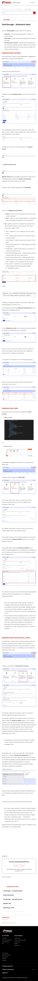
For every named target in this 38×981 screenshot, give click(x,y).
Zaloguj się (4, 922)
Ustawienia (4, 960)
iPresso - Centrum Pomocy (8, 9)
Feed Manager (27, 9)
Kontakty (16, 943)
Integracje (4, 958)
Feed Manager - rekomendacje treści (12, 899)
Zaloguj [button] (32, 2)
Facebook (3, 856)
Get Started (4, 938)
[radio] (16, 866)
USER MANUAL (19, 9)
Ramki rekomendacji (8, 895)
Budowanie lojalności (6, 955)
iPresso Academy (5, 941)
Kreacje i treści (17, 938)
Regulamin (5, 972)
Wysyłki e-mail (7, 903)
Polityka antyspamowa (8, 969)
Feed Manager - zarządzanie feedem (12, 891)
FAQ (3, 943)
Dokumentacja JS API (8, 907)
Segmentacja (17, 945)
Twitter (4, 856)
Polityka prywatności (7, 966)
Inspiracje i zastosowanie (7, 940)
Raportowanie (5, 956)
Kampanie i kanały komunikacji (20, 940)
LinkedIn (6, 856)
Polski (33, 969)
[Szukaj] (19, 12)
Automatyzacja (17, 941)
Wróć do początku (6, 877)
